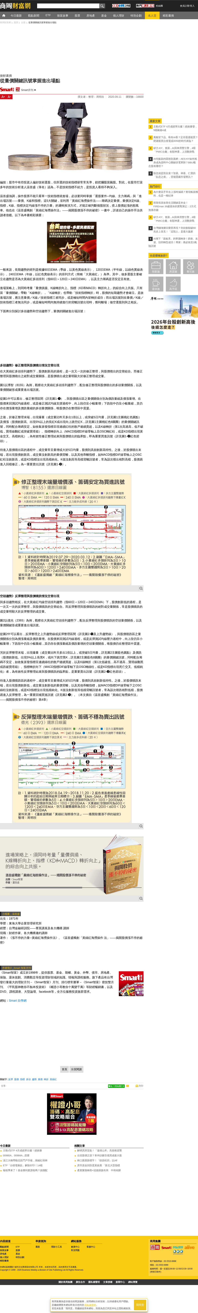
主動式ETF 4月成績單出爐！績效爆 (22, 1150)
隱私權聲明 (94, 1282)
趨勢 (34, 1079)
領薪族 (156, 271)
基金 (18, 1254)
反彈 (10, 1079)
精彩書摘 (4, 1260)
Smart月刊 (27, 90)
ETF (18, 1247)
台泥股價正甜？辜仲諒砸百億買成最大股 (99, 1155)
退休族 (156, 289)
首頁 (7, 15)
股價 (16, 1079)
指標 (22, 1079)
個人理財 (4, 1257)
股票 (18, 1250)
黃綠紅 (53, 1079)
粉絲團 (159, 5)
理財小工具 (56, 1247)
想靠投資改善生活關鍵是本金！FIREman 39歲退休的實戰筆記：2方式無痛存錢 (172, 206)
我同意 (140, 1305)
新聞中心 (120, 1282)
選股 (37, 1247)
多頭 (28, 1079)
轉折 (46, 1079)
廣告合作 (80, 1282)
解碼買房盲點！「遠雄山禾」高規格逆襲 (99, 1150)
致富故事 (4, 1250)
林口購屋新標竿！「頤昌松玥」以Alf (97, 1160)
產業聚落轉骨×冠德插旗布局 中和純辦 (99, 1170)
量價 (40, 1079)
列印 (141, 1086)
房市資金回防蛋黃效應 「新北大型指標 (98, 1165)
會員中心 (75, 1247)
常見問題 (75, 1250)
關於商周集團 (65, 1282)
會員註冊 (184, 5)
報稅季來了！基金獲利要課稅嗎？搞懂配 (25, 1170)
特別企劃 (20, 1257)
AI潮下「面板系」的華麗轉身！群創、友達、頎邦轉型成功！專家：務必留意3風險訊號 (173, 242)
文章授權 (107, 1282)
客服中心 (91, 1247)
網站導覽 (132, 1282)
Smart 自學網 (18, 1000)
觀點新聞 (4, 1247)
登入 (192, 5)
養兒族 (191, 271)
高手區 (173, 289)
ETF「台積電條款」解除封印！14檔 (23, 1165)
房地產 (3, 1254)
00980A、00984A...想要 (16, 1155)
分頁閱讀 (76, 1069)
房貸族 (173, 271)
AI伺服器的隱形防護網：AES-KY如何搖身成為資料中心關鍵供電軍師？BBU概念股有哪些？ (172, 162)
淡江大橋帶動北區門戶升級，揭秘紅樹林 (25, 1160)
